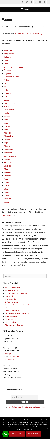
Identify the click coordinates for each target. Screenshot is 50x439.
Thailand (7, 176)
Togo (6, 179)
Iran (5, 97)
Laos (6, 123)
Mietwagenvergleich (12, 316)
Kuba (6, 120)
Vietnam (7, 199)
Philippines (8, 149)
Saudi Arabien (10, 156)
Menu (26, 9)
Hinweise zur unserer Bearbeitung (17, 313)
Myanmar (8, 139)
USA (6, 189)
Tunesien (8, 182)
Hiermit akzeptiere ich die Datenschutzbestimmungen (27, 407)
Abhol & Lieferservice (12, 288)
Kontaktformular (9, 359)
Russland (8, 153)
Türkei (6, 186)
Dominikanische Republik (14, 67)
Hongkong (8, 87)
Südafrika (8, 169)
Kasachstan (9, 110)
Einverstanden (16, 434)
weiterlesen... (33, 434)
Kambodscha (9, 103)
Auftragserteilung (11, 290)
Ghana (7, 83)
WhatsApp (7, 354)
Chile (6, 60)
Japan (6, 100)
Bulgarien (8, 57)
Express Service (10, 299)
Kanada (7, 106)
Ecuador (7, 70)
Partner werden (10, 319)
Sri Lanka (8, 162)
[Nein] (47, 428)
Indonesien (8, 93)
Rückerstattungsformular (14, 325)
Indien (6, 90)
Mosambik (8, 136)
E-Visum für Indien (11, 77)
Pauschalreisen (10, 322)
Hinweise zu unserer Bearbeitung (28, 33)
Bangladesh (9, 54)
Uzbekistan (8, 195)
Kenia (6, 113)
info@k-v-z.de (14, 357)
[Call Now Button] (5, 434)
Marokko (7, 133)
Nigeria (7, 146)
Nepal (6, 143)
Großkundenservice (12, 311)
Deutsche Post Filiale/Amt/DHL (16, 293)
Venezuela (8, 202)
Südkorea (8, 172)
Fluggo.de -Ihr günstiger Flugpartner (18, 305)
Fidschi (7, 80)
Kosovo (7, 116)
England (7, 73)
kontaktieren (7, 215)
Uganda (7, 192)
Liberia (7, 126)
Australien (8, 50)
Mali (6, 129)
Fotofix (7, 308)
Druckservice (9, 296)
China (6, 64)
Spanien (7, 166)
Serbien (7, 159)
